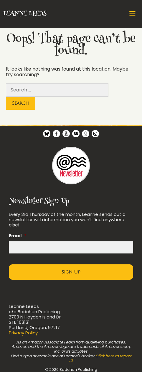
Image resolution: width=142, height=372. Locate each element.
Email (18, 236)
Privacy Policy (23, 333)
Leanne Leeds (24, 14)
